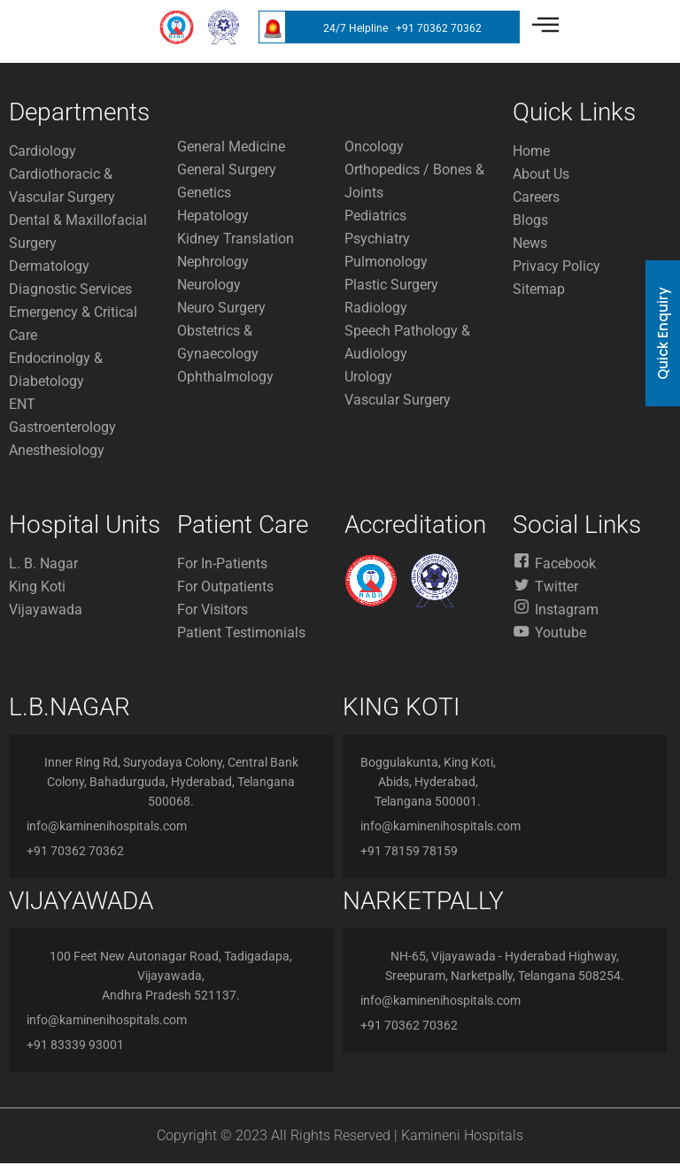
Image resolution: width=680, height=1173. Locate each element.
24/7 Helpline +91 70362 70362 (402, 32)
